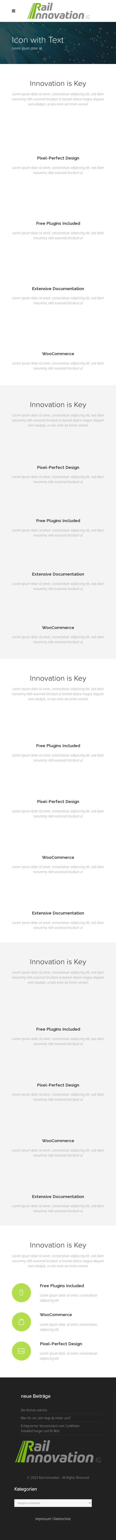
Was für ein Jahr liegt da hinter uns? (46, 1418)
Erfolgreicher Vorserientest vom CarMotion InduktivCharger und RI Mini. (50, 1428)
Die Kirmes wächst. (34, 1410)
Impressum (43, 1519)
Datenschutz (62, 1519)
